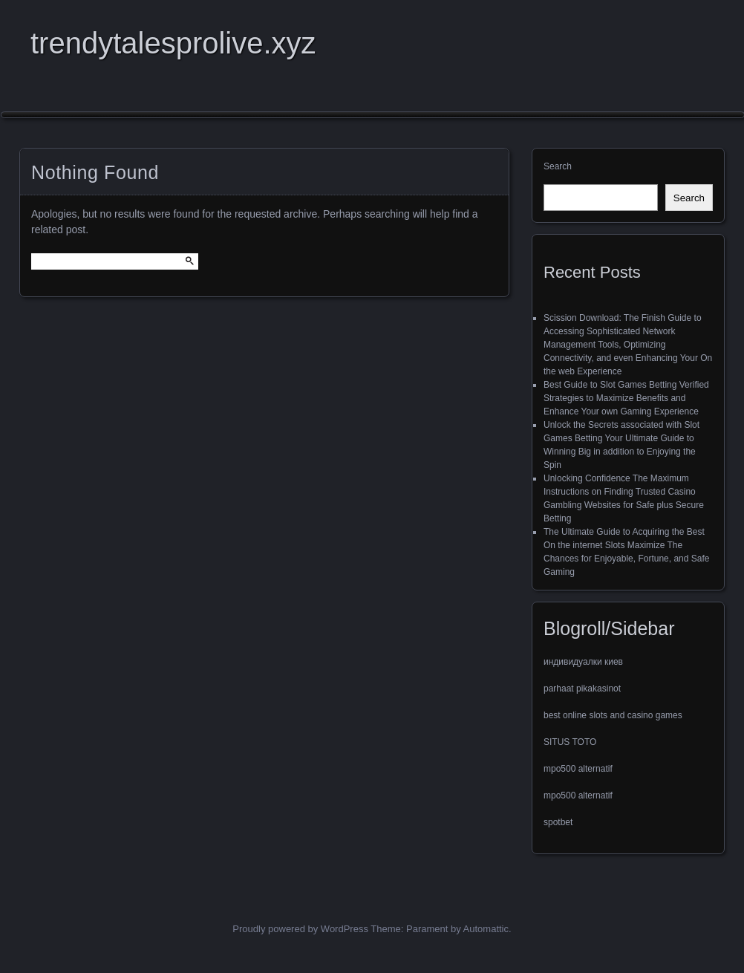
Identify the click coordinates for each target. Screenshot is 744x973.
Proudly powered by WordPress (300, 928)
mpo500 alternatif (578, 769)
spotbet (558, 822)
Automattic (486, 928)
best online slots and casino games (613, 715)
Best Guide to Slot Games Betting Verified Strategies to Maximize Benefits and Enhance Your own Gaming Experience (626, 398)
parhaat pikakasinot (582, 688)
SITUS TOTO (570, 742)
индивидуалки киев (583, 662)
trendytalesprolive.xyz (173, 43)
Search (558, 166)
